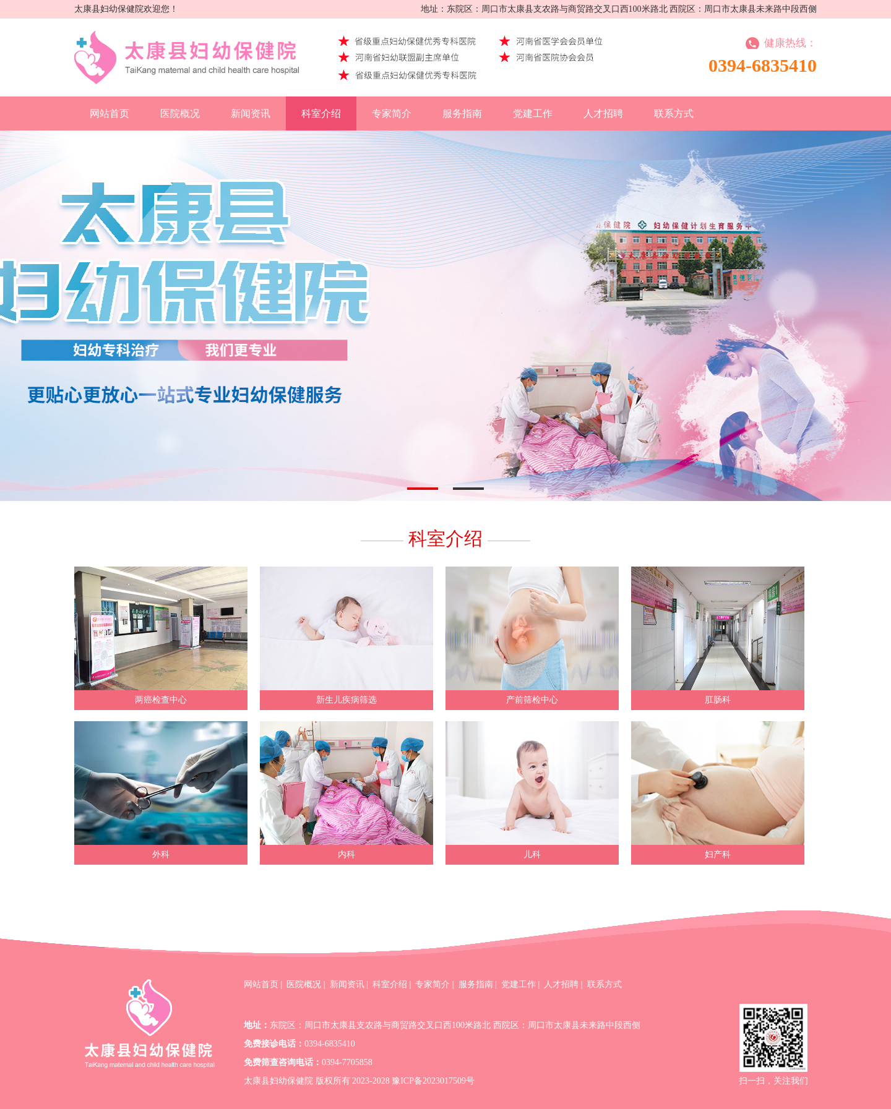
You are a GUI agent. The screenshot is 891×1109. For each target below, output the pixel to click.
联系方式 (674, 113)
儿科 (532, 854)
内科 (346, 854)
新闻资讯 (250, 113)
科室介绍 (321, 113)
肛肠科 (718, 699)
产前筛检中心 (532, 699)
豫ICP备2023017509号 (433, 1080)
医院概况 (180, 113)
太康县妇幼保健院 (278, 1080)
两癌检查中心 (161, 699)
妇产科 (718, 854)
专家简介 (391, 113)
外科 (161, 854)
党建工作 (533, 113)
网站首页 (109, 113)
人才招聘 (603, 113)
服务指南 (462, 113)
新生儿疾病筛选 (346, 699)
